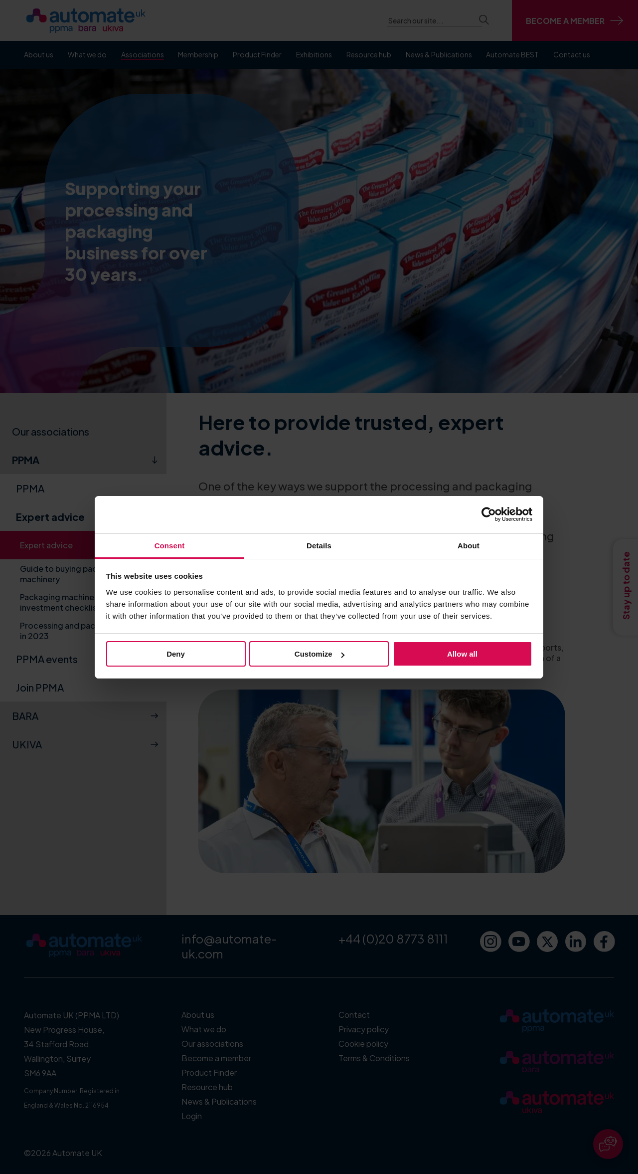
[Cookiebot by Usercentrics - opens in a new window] (488, 514)
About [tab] (468, 545)
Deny (175, 654)
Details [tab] (319, 545)
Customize (319, 654)
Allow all (462, 654)
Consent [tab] (170, 545)
